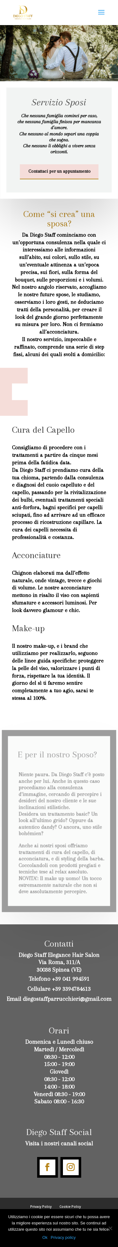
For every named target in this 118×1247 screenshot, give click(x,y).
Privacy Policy (41, 1206)
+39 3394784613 (71, 988)
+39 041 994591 (70, 978)
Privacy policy (63, 1237)
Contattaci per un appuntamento (59, 171)
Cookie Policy (70, 1206)
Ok (45, 1237)
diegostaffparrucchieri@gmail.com (67, 999)
